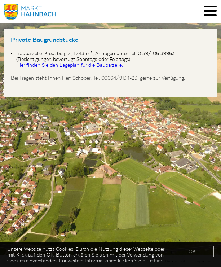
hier (158, 260)
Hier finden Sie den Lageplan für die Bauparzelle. (69, 65)
